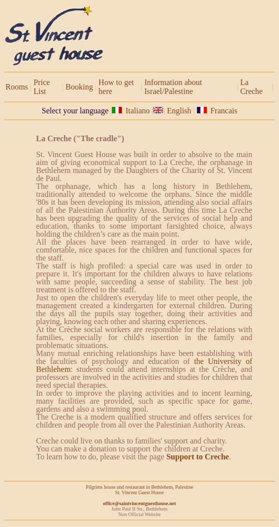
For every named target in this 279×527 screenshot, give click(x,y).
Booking (79, 87)
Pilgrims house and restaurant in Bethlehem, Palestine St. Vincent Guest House (139, 489)
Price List (42, 86)
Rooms (16, 87)
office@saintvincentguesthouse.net (139, 503)
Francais (223, 110)
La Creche (251, 86)
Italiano (137, 110)
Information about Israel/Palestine (173, 86)
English (180, 110)
